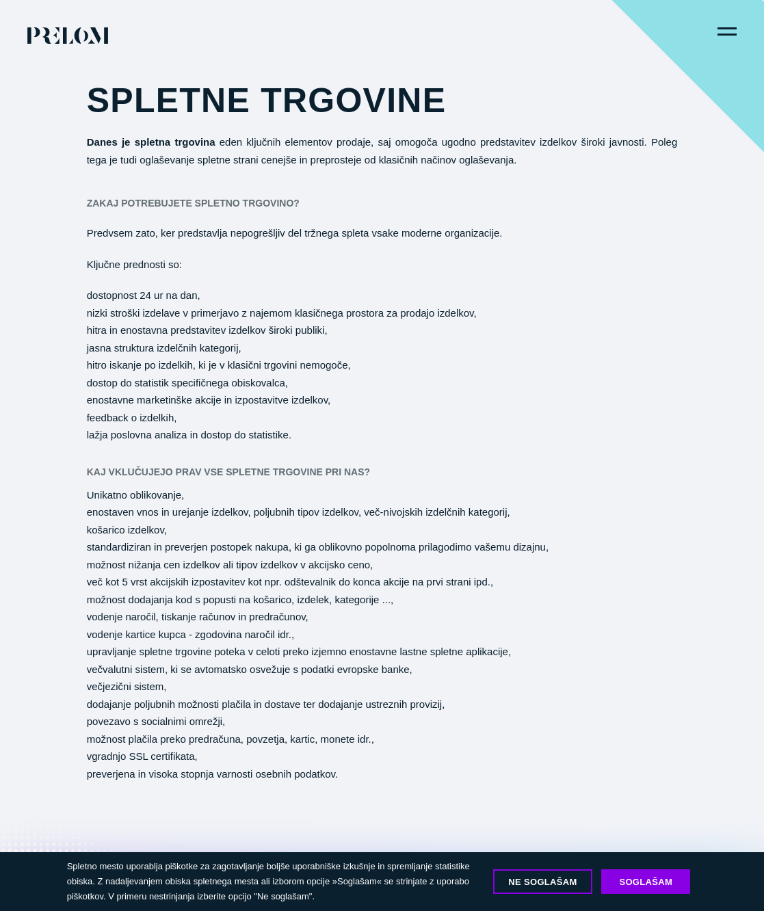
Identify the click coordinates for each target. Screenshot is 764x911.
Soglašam (645, 882)
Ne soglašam (542, 882)
